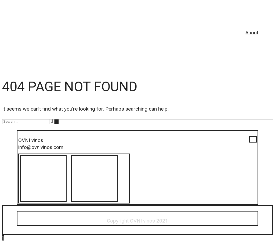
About (251, 33)
